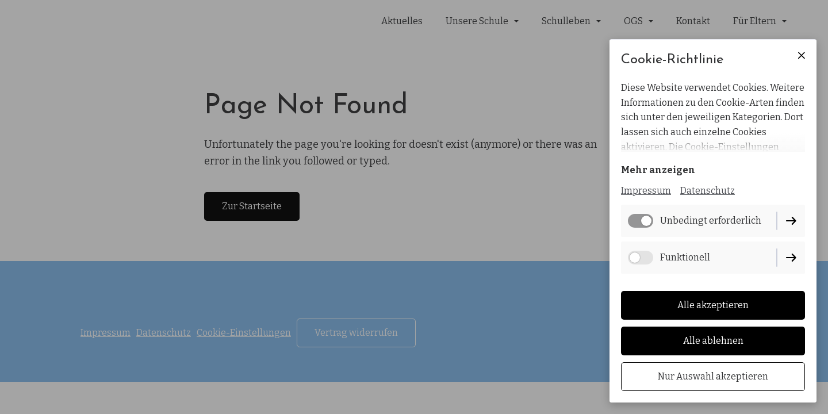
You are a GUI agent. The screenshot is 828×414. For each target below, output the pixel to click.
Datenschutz (707, 190)
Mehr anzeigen (658, 169)
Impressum (646, 190)
